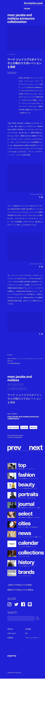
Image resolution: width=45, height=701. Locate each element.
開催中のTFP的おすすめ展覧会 (20, 612)
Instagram (9, 627)
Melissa (33, 450)
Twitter (16, 627)
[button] (34, 199)
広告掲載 (28, 651)
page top (11, 678)
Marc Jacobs (13, 450)
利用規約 (10, 660)
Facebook (23, 627)
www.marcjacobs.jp (15, 385)
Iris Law (24, 450)
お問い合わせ (11, 656)
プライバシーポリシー (32, 660)
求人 (26, 656)
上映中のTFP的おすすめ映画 (19, 607)
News (27, 8)
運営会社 (10, 651)
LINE (30, 627)
